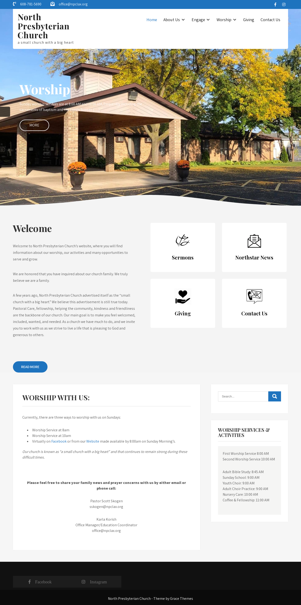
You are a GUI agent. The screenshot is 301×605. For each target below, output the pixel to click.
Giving (248, 19)
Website (93, 441)
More (34, 125)
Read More (30, 366)
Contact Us (270, 19)
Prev (5, 112)
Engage (198, 19)
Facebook (59, 441)
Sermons (183, 257)
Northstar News (254, 257)
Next (296, 112)
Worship (224, 19)
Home (152, 19)
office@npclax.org (73, 4)
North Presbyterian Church (44, 25)
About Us (171, 19)
